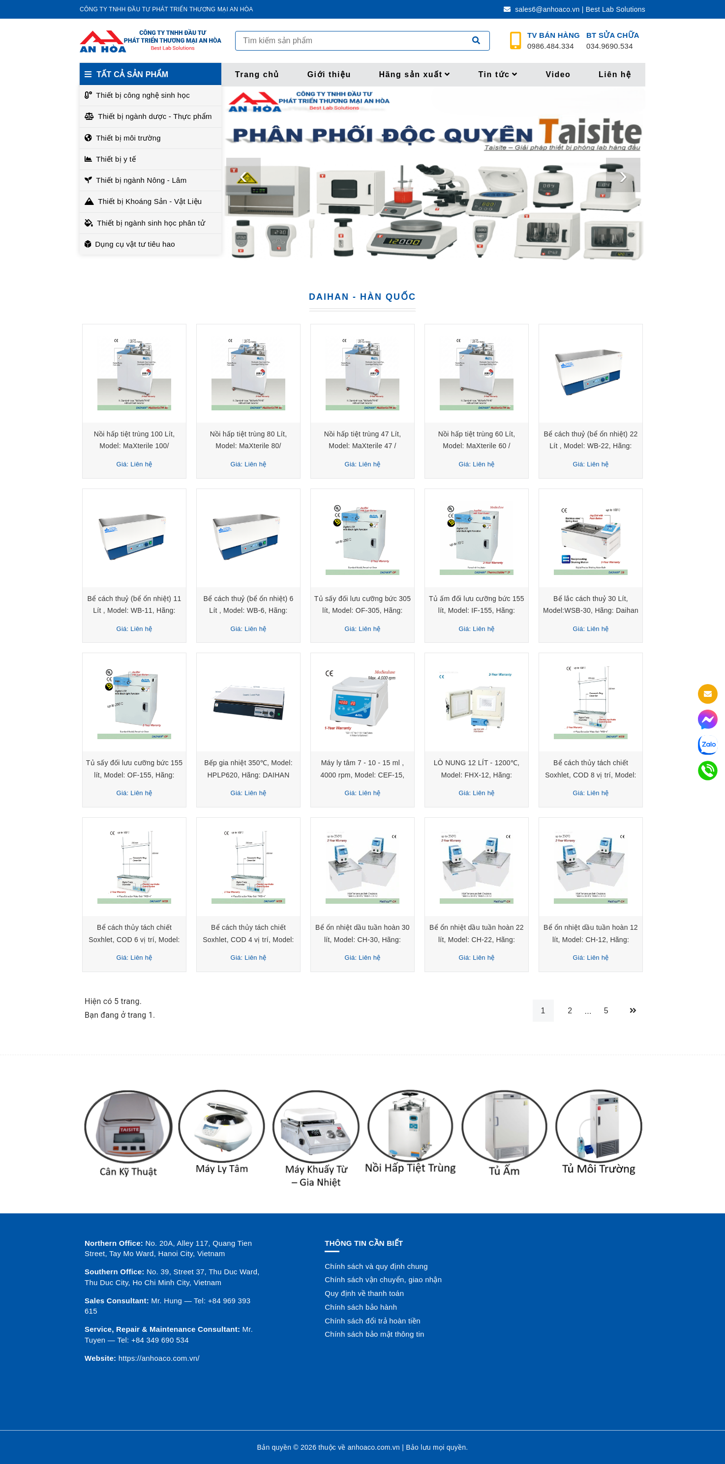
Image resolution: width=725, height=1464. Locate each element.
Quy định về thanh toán (364, 1293)
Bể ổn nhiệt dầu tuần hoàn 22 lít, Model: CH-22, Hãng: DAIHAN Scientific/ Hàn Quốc (476, 939)
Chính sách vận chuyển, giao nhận (383, 1279)
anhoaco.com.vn (374, 1447)
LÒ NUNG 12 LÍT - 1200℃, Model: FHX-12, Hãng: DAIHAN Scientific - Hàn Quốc (476, 775)
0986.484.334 (553, 41)
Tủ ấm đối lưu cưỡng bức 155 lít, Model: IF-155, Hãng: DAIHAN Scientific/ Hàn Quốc (476, 611)
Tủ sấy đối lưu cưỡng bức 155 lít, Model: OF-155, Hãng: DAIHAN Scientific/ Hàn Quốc (134, 775)
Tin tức (498, 74)
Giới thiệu (329, 74)
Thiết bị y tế (116, 159)
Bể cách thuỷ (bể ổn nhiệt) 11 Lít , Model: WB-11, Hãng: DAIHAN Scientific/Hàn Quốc (134, 611)
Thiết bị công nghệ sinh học (143, 95)
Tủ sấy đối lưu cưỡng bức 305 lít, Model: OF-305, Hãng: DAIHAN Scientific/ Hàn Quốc (362, 611)
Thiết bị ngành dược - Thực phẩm (155, 116)
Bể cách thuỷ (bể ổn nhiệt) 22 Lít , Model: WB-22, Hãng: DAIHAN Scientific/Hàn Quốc (590, 446)
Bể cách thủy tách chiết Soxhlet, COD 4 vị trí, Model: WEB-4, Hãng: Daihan (248, 939)
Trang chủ (257, 74)
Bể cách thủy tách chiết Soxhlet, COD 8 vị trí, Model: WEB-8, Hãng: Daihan (590, 775)
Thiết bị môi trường (128, 138)
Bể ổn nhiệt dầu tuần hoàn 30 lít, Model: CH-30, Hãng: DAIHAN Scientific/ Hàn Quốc (362, 939)
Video (558, 74)
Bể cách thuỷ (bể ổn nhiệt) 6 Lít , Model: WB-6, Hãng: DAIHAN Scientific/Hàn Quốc (248, 611)
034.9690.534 (612, 41)
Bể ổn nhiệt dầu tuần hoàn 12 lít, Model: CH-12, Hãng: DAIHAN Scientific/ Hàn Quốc (591, 939)
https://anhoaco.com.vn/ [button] (159, 1358)
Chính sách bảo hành (361, 1307)
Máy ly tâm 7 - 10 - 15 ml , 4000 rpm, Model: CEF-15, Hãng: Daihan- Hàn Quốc (363, 775)
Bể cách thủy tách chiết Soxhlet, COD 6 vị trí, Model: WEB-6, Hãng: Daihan (134, 939)
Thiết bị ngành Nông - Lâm (141, 180)
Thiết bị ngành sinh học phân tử (151, 223)
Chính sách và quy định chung (376, 1266)
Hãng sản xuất (415, 74)
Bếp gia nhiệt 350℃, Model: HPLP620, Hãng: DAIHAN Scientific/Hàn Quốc (248, 775)
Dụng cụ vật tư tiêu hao (135, 244)
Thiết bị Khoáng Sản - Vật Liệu (150, 201)
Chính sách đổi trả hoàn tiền (373, 1321)
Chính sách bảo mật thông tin (374, 1334)
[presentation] (243, 175)
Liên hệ (615, 74)
